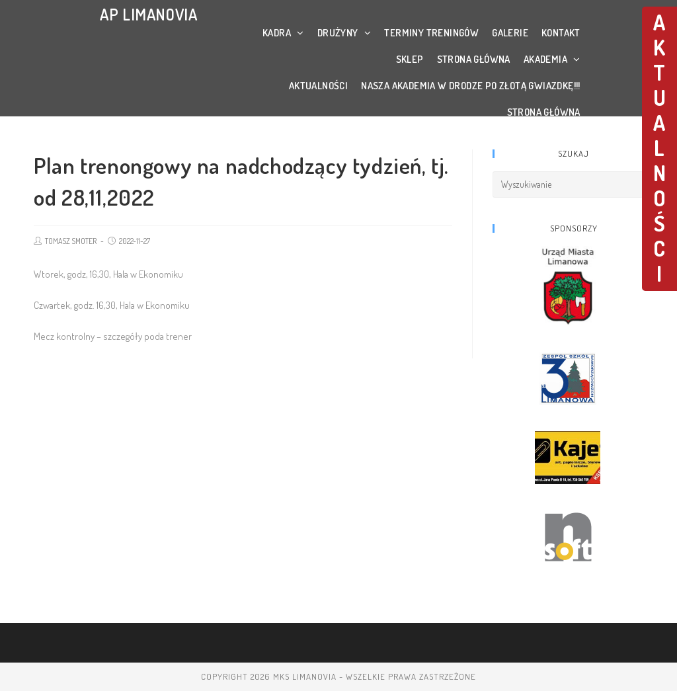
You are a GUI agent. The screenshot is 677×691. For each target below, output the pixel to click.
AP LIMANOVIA (148, 14)
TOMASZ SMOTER (71, 241)
